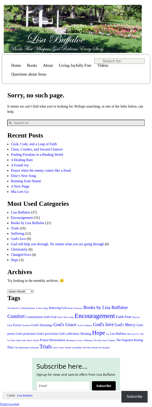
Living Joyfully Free (75, 65)
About (48, 65)
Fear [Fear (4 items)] (128, 317)
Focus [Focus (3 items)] (17, 325)
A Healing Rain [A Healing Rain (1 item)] (27, 308)
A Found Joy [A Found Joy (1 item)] (13, 308)
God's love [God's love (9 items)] (103, 324)
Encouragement (22, 217)
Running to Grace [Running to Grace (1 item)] (74, 340)
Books (32, 65)
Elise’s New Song (23, 176)
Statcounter (10, 404)
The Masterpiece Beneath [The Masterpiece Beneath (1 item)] (27, 347)
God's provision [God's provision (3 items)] (47, 333)
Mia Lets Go (20, 191)
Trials (15, 228)
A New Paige (20, 186)
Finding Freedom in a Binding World (37, 154)
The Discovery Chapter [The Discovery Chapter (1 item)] (104, 340)
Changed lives (21, 254)
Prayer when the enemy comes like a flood (41, 170)
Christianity (19, 249)
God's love (18, 239)
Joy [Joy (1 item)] (107, 334)
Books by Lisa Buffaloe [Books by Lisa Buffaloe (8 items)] (105, 307)
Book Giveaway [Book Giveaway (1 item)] (74, 308)
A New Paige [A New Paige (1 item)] (42, 308)
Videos (102, 65)
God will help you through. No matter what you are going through (57, 244)
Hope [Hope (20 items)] (98, 332)
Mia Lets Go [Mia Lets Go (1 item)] (133, 334)
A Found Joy (20, 165)
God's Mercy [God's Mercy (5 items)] (125, 325)
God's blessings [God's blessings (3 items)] (41, 325)
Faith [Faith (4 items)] (120, 317)
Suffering (17, 233)
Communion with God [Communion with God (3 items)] (41, 317)
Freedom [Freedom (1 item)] (26, 325)
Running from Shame (26, 181)
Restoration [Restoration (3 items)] (57, 340)
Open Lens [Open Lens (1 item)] (21, 340)
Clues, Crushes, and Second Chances (37, 149)
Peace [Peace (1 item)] (29, 340)
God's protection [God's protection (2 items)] (25, 333)
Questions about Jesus (28, 74)
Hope (14, 260)
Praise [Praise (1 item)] (36, 340)
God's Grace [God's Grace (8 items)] (65, 324)
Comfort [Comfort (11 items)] (16, 316)
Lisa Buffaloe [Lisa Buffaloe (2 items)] (118, 333)
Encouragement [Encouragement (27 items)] (95, 315)
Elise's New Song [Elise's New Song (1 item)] (65, 317)
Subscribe (103, 386)
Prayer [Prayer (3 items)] (44, 340)
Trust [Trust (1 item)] (55, 347)
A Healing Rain (22, 160)
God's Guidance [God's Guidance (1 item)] (84, 325)
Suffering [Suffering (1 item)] (88, 340)
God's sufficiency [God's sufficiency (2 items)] (69, 333)
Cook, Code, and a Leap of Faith (34, 144)
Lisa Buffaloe (20, 212)
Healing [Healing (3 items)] (86, 333)
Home (16, 65)
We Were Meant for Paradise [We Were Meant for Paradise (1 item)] (96, 347)
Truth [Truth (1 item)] (61, 347)
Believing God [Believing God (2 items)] (57, 308)
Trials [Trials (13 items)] (46, 346)
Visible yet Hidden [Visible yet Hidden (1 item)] (73, 347)
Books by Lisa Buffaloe (27, 223)
